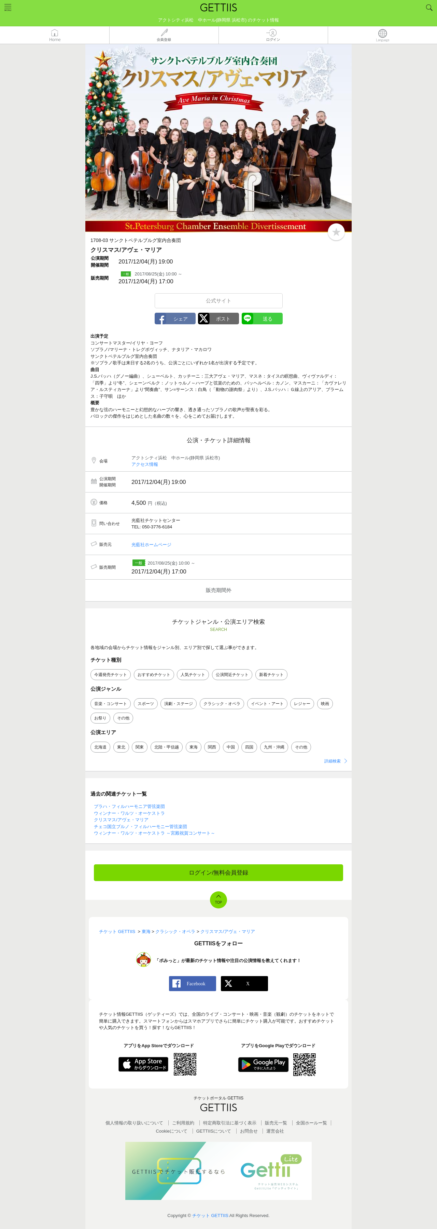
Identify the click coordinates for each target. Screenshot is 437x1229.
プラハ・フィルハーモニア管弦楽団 (129, 806)
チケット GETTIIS (210, 1215)
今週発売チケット (110, 674)
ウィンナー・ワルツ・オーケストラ (129, 813)
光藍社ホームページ (151, 544)
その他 (123, 718)
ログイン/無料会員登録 (219, 872)
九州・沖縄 (274, 747)
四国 (249, 747)
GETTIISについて (213, 1131)
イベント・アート (267, 703)
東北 (121, 747)
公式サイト (218, 300)
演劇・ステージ (178, 703)
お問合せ (249, 1131)
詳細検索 (332, 761)
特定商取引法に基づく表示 (229, 1122)
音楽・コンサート (110, 703)
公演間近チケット (232, 674)
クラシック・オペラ (221, 703)
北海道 (100, 747)
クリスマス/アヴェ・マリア (121, 819)
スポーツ (146, 703)
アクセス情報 (144, 464)
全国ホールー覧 (311, 1122)
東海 (193, 747)
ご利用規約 (183, 1122)
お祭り (100, 718)
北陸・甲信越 (166, 747)
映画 (325, 703)
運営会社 (275, 1131)
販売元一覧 (276, 1122)
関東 (140, 747)
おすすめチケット (154, 674)
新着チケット (271, 674)
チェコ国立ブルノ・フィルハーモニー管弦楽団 (140, 826)
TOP (218, 902)
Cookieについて (171, 1131)
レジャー (302, 703)
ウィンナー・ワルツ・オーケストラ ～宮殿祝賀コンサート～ (154, 833)
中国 (231, 747)
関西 (212, 747)
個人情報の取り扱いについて (134, 1122)
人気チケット (193, 674)
